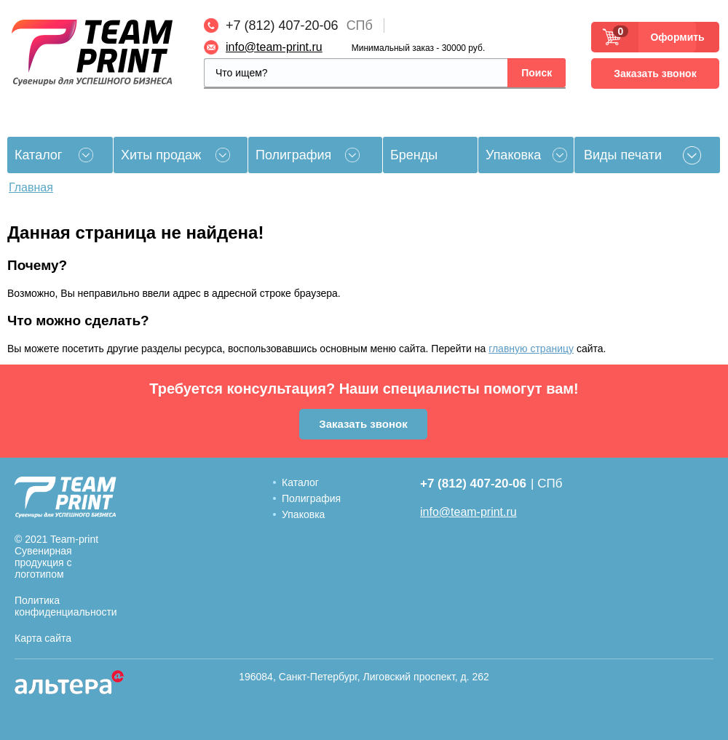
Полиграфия (293, 155)
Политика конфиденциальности (66, 606)
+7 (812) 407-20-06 (282, 25)
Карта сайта (43, 638)
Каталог (300, 482)
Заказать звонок (655, 73)
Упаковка (513, 155)
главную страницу (531, 348)
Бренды (414, 155)
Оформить (673, 37)
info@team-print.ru (274, 47)
